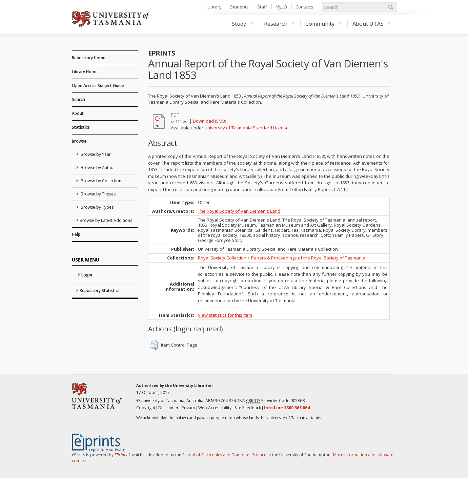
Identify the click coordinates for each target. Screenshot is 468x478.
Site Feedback (248, 408)
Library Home (85, 72)
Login (86, 275)
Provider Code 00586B (275, 401)
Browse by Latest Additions (106, 220)
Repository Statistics (100, 290)
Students (239, 7)
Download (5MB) (209, 121)
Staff (262, 7)
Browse (79, 141)
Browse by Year (95, 154)
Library (214, 7)
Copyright (145, 408)
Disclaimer (168, 408)
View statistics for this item (225, 315)
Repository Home (88, 58)
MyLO (281, 7)
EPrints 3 (122, 455)
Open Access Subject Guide (98, 85)
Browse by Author (97, 167)
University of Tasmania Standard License (246, 128)
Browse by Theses (98, 194)
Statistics (81, 127)
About (78, 113)
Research (279, 23)
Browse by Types (97, 207)
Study (243, 23)
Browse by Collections (101, 181)
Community (323, 23)
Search (78, 99)
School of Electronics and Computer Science (224, 455)
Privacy (188, 408)
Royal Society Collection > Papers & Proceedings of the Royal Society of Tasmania (281, 258)
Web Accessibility (214, 408)
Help (76, 234)
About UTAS (371, 23)
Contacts (304, 7)
